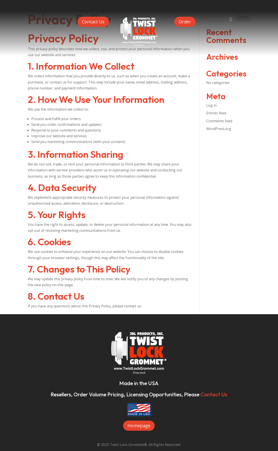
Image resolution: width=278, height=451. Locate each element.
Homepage (138, 426)
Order (185, 22)
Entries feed (216, 113)
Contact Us (93, 22)
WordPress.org (218, 128)
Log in (211, 105)
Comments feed (219, 121)
